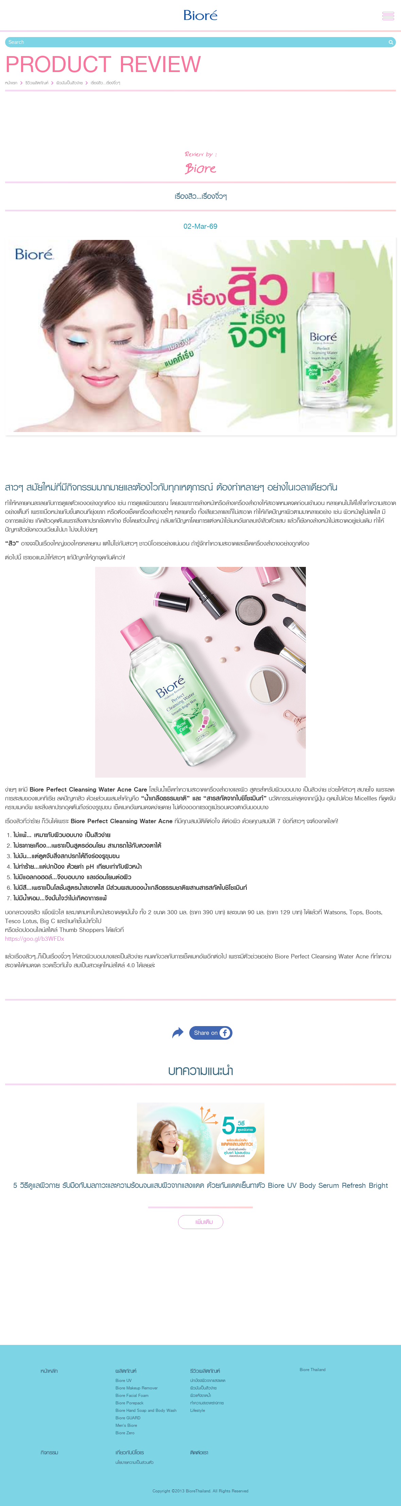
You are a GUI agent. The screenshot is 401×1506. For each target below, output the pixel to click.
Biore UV (124, 1380)
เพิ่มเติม (204, 1222)
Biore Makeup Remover (137, 1388)
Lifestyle (197, 1410)
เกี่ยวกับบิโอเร (130, 1452)
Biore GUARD (128, 1418)
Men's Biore (126, 1425)
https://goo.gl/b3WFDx (34, 939)
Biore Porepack (129, 1403)
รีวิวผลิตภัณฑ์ (36, 83)
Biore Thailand (313, 1369)
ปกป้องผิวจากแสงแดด (207, 1380)
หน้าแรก (11, 83)
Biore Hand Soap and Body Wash (146, 1410)
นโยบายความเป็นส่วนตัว (135, 1462)
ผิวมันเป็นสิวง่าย (69, 83)
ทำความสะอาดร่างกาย (207, 1403)
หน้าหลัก (49, 1371)
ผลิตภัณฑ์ (126, 1371)
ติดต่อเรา (199, 1452)
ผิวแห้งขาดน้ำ (200, 1395)
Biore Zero (125, 1433)
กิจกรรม (49, 1452)
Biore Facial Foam (132, 1395)
